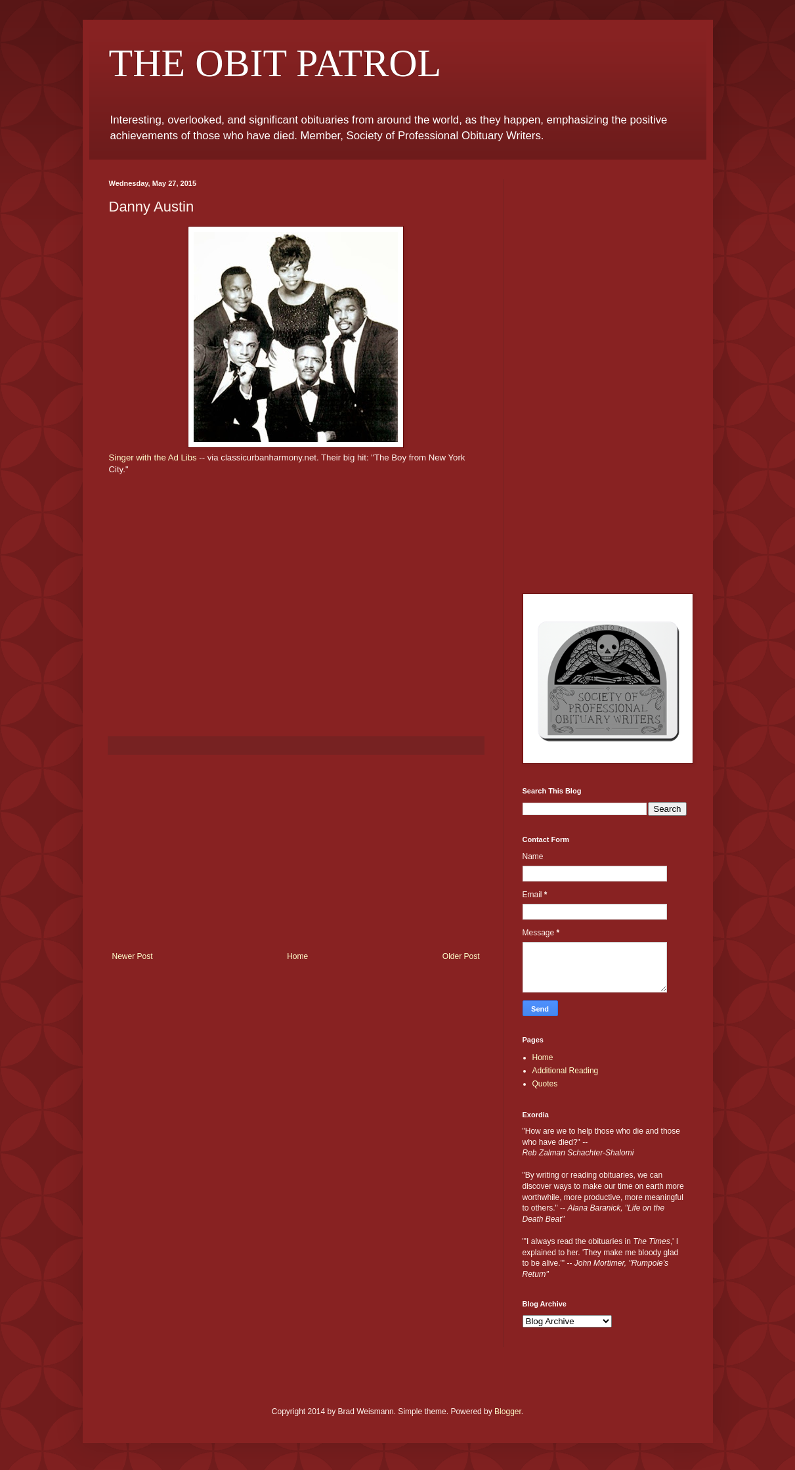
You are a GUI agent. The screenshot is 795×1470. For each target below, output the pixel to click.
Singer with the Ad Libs (153, 457)
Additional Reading (565, 1070)
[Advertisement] (296, 853)
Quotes (545, 1083)
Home (297, 956)
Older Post (461, 956)
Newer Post (132, 956)
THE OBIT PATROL (275, 63)
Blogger (507, 1411)
